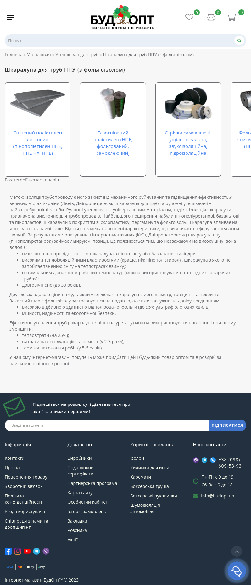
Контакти (15, 458)
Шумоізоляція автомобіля (145, 508)
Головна (14, 54)
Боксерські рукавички (153, 496)
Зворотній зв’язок (23, 486)
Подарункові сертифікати (81, 470)
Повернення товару (26, 477)
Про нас (13, 467)
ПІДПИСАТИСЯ (227, 425)
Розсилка (77, 530)
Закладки (77, 521)
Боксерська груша (149, 486)
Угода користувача (25, 511)
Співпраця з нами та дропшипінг (26, 524)
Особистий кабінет (88, 502)
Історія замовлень (87, 511)
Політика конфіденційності (23, 499)
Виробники (80, 458)
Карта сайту (80, 493)
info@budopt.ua (217, 496)
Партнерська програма (92, 483)
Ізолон (137, 458)
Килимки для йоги (149, 467)
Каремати (140, 477)
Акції (73, 540)
